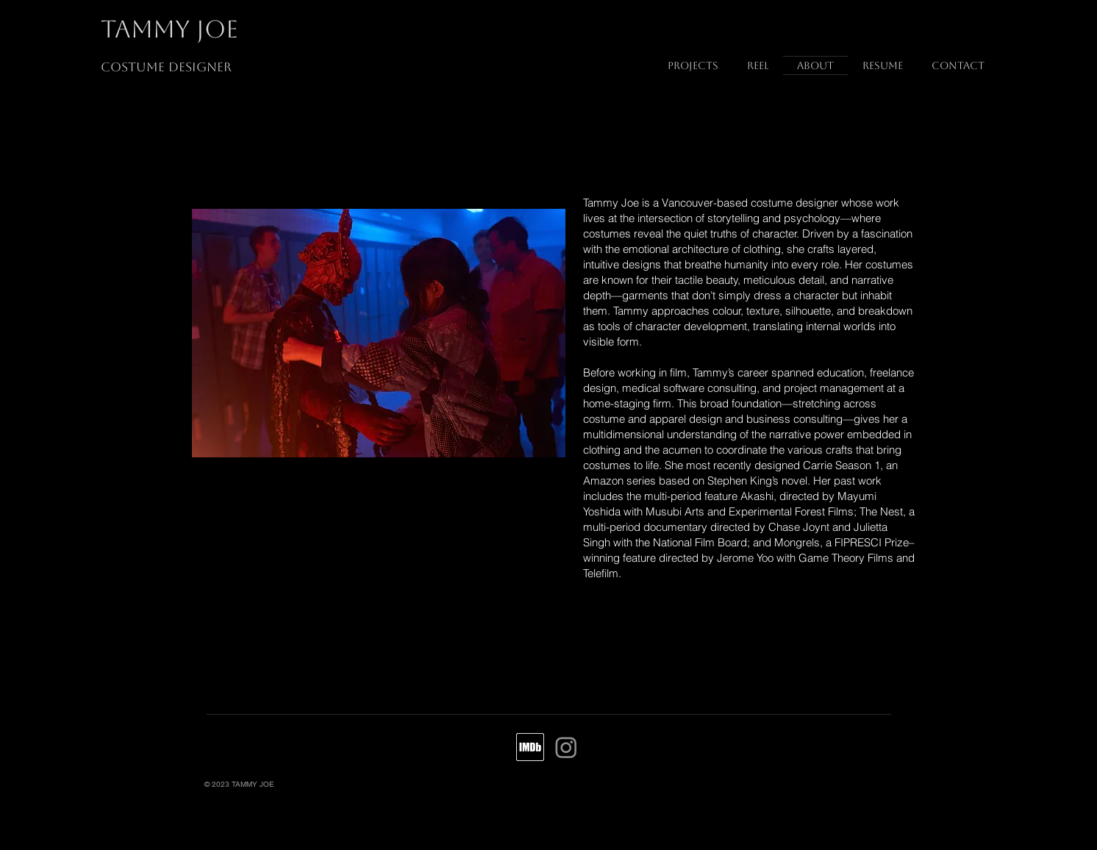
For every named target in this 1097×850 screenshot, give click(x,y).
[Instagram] (566, 747)
